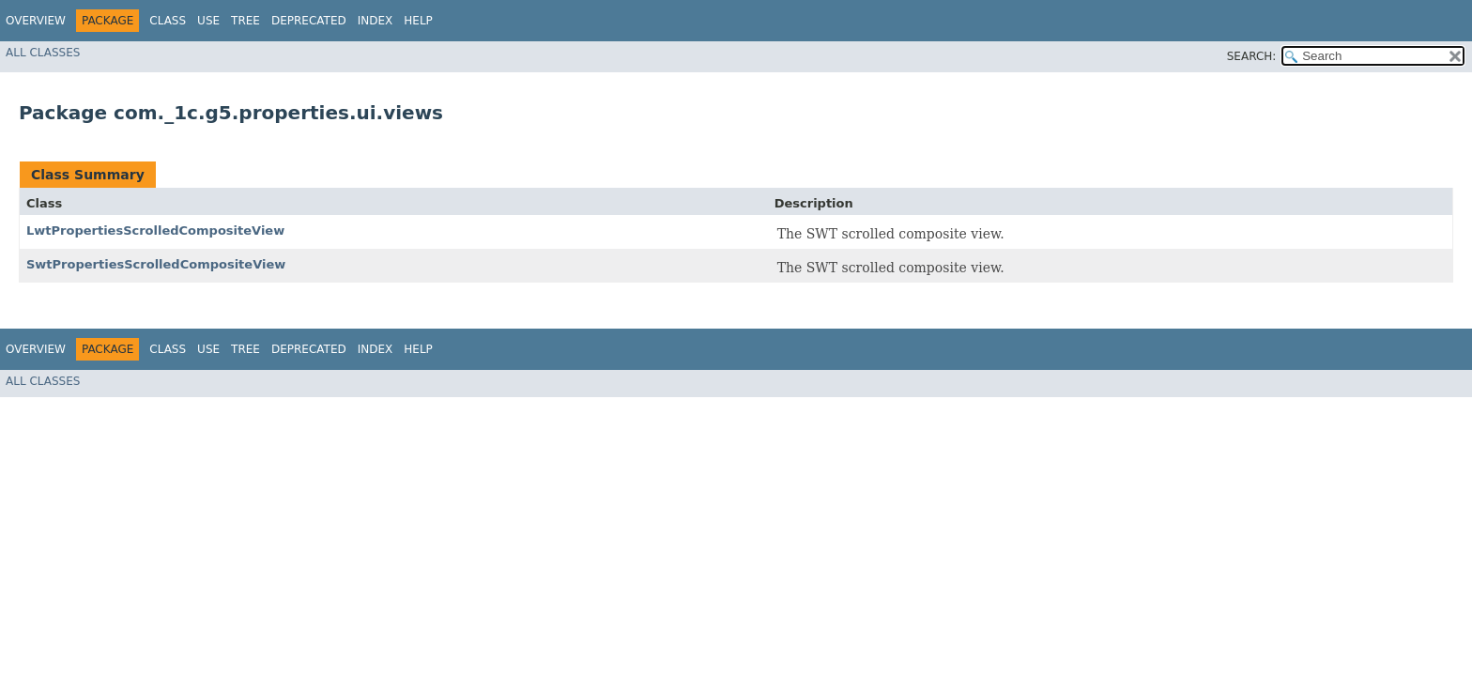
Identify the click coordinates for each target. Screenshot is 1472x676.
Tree (245, 20)
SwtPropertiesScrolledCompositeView (155, 264)
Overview (36, 20)
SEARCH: (1252, 56)
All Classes (43, 52)
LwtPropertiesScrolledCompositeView (155, 230)
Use (208, 20)
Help (418, 20)
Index (375, 20)
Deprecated (308, 20)
